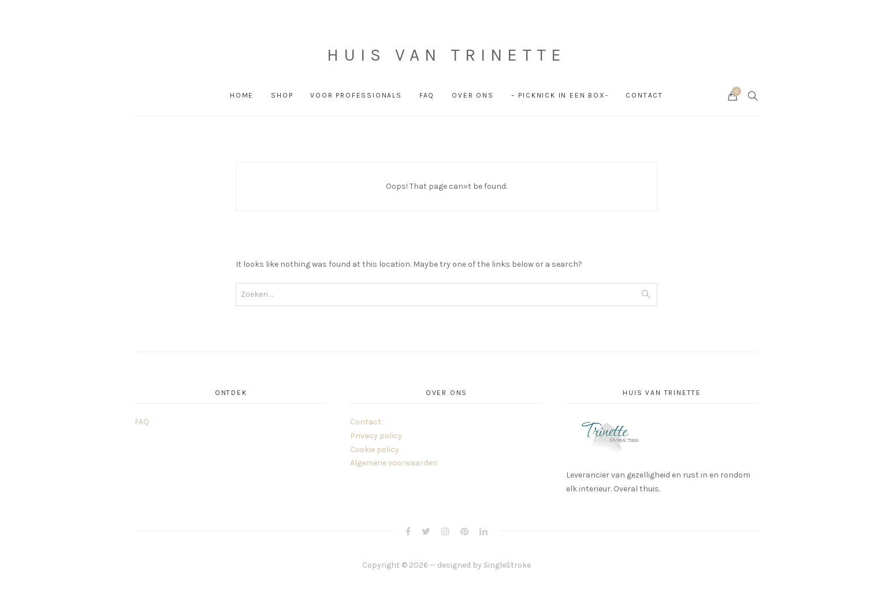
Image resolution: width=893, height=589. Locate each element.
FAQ (426, 95)
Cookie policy (374, 449)
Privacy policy (376, 436)
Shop (282, 95)
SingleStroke (507, 565)
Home (242, 95)
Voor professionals (355, 95)
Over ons (472, 95)
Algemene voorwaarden (393, 463)
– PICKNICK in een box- (560, 95)
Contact (644, 95)
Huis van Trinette (446, 54)
